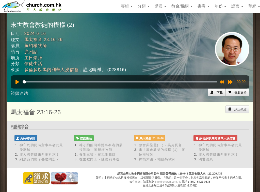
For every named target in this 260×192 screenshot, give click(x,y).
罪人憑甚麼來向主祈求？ (39, 154)
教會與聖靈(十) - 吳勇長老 (160, 145)
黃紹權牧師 (35, 45)
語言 (237, 6)
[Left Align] (237, 92)
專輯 (127, 6)
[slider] (120, 81)
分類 (143, 6)
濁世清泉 (206, 159)
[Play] (17, 82)
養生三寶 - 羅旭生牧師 (97, 154)
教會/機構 (181, 6)
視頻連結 (19, 93)
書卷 (203, 6)
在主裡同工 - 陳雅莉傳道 (99, 159)
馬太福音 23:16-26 (43, 39)
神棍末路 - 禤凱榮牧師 (157, 159)
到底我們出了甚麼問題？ (39, 159)
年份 (220, 6)
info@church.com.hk (168, 181)
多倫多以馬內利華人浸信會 (51, 69)
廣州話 (31, 51)
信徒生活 (33, 63)
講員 (160, 6)
